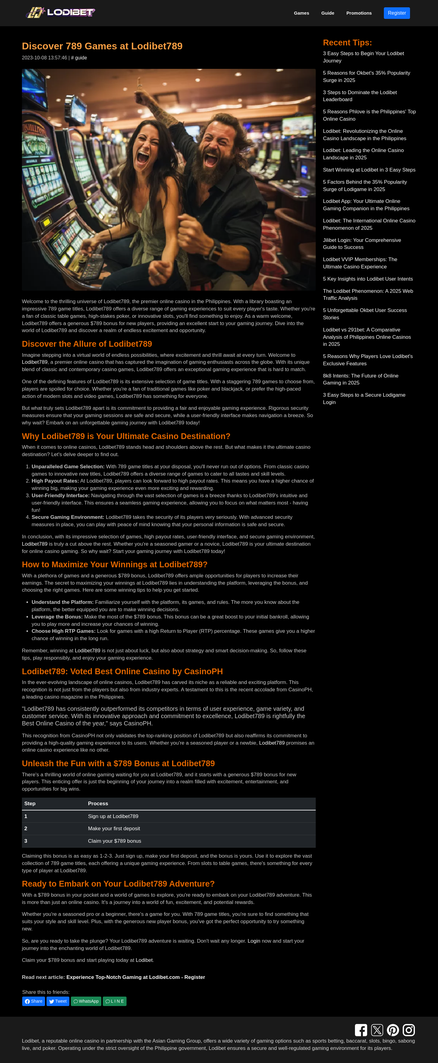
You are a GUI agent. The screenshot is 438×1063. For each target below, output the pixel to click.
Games (301, 13)
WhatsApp (86, 1001)
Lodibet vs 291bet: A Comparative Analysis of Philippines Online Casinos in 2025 (367, 337)
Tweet (58, 1001)
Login (254, 941)
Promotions (359, 13)
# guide (79, 57)
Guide (328, 13)
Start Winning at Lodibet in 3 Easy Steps (369, 170)
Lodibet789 (34, 362)
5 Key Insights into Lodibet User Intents (368, 279)
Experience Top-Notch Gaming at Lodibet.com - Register (135, 977)
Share (33, 1001)
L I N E (115, 1001)
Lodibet (144, 960)
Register (397, 13)
